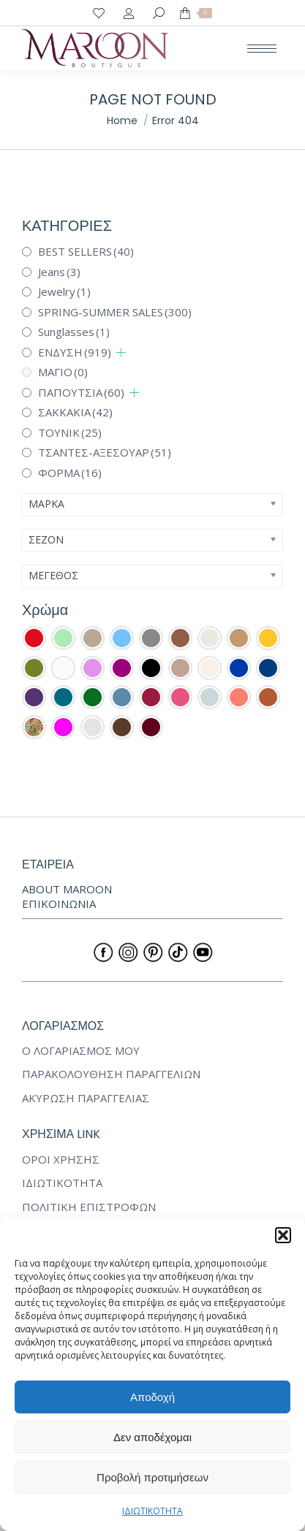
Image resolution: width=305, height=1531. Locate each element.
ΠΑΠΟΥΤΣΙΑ (81, 392)
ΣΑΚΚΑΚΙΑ (75, 412)
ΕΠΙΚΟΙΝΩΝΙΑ (59, 903)
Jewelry (64, 291)
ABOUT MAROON (67, 889)
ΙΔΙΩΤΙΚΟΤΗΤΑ (152, 1511)
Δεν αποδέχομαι (152, 1437)
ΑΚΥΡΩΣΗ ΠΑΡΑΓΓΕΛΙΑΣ (85, 1098)
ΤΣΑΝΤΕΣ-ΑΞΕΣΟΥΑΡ (104, 452)
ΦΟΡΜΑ (70, 472)
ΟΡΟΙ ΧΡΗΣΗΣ (60, 1160)
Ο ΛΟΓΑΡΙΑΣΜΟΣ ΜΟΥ (81, 1051)
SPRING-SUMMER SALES (115, 312)
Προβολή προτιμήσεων (152, 1477)
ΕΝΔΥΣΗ (74, 352)
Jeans (59, 271)
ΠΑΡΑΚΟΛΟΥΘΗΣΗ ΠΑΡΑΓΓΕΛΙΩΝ (111, 1074)
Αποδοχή (152, 1397)
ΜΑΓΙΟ (63, 371)
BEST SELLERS (86, 251)
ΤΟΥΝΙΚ (70, 432)
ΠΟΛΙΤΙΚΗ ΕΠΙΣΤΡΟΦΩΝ (89, 1207)
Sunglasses (74, 331)
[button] (283, 1235)
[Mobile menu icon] (262, 48)
